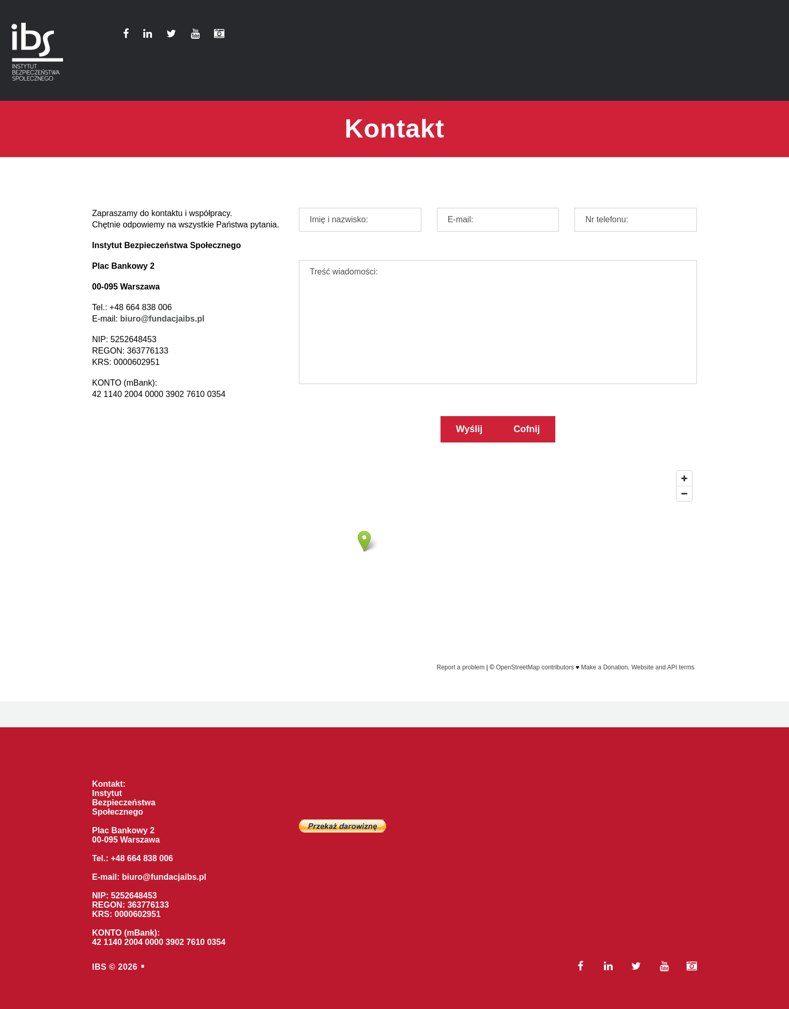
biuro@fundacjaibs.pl (162, 318)
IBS (99, 966)
